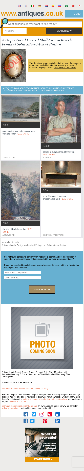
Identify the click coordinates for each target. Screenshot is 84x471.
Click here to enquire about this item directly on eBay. (25, 389)
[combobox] (15, 31)
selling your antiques (11, 408)
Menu (76, 13)
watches (54, 399)
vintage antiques (30, 399)
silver (40, 399)
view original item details (65, 67)
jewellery (63, 399)
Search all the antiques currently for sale (19, 406)
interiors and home (17, 401)
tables (47, 399)
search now (64, 31)
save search (42, 289)
